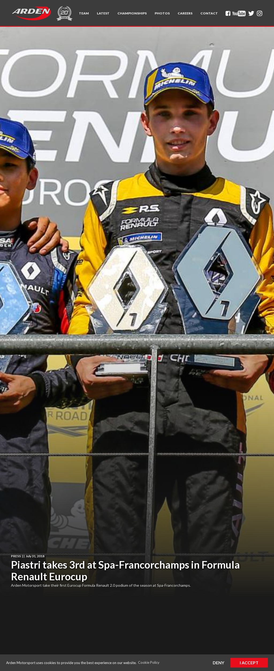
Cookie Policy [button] (148, 662)
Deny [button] (218, 662)
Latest (103, 13)
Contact (209, 13)
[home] (31, 13)
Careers (185, 13)
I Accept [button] (249, 662)
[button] (84, 13)
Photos (162, 13)
